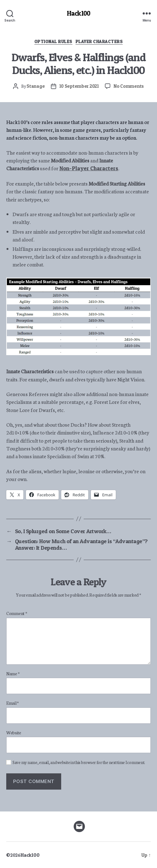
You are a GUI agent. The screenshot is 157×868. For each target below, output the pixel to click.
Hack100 (78, 13)
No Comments (129, 86)
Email (12, 703)
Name (12, 674)
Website (13, 733)
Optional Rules (53, 41)
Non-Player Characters (88, 168)
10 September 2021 (79, 86)
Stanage (36, 86)
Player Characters (99, 41)
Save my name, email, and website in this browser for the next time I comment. (78, 762)
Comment (16, 613)
